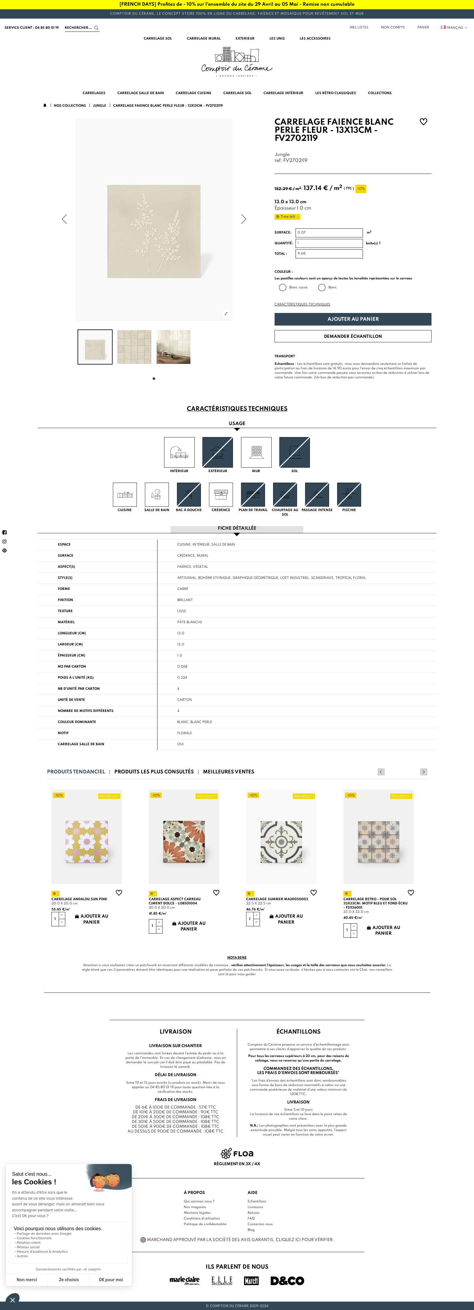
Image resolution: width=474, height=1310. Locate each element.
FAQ (251, 1218)
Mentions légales (197, 1212)
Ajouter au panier (353, 319)
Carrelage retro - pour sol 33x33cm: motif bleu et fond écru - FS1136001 (375, 903)
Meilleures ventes (228, 772)
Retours (254, 1212)
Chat (363, 969)
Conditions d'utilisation (202, 1218)
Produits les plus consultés (154, 772)
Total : (281, 254)
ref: (278, 161)
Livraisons (255, 1207)
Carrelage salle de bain (81, 744)
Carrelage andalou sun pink (79, 899)
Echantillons (257, 1201)
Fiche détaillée (237, 528)
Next (423, 771)
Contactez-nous (260, 1224)
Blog (251, 1229)
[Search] (82, 28)
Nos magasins (195, 1207)
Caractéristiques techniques (302, 304)
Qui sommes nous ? (199, 1201)
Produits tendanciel (76, 772)
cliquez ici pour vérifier (304, 1239)
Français (454, 28)
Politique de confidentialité (205, 1224)
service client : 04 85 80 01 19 (31, 28)
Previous (415, 771)
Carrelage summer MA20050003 (277, 899)
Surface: (283, 232)
